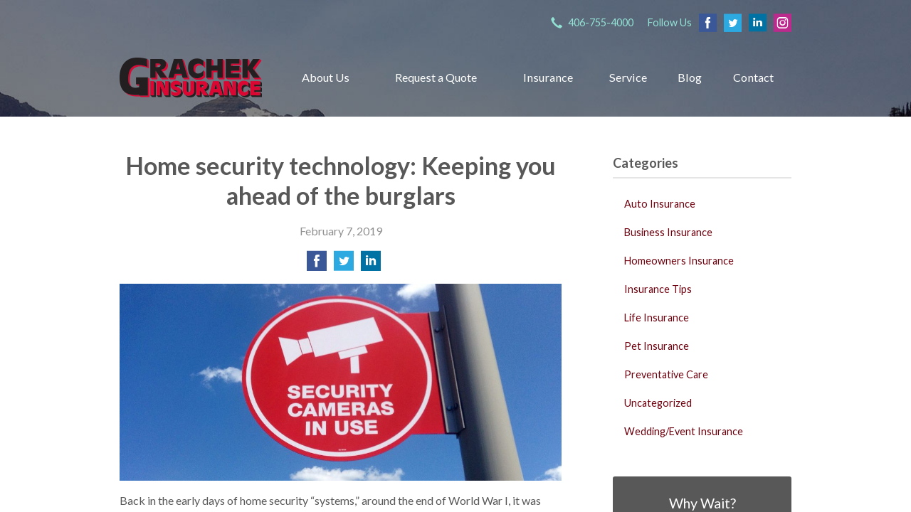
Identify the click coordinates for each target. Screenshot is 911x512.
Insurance (548, 77)
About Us (325, 77)
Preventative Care (666, 374)
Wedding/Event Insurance (683, 431)
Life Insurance (656, 317)
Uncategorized (658, 403)
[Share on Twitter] (344, 265)
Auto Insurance (659, 204)
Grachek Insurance (191, 77)
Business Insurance (668, 232)
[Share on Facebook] (317, 265)
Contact (753, 77)
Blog (690, 77)
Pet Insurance (656, 346)
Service (628, 77)
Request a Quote (436, 77)
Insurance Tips (658, 289)
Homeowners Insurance (679, 261)
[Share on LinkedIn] (371, 265)
